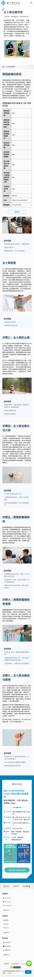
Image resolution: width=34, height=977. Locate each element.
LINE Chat (29, 963)
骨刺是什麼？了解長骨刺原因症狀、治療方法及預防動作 (16, 757)
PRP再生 (14, 834)
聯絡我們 (17, 212)
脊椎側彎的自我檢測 (10, 325)
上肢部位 (6, 924)
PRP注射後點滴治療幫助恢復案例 (15, 762)
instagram (7, 905)
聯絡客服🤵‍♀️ (26, 886)
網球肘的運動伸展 (10, 410)
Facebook (7, 898)
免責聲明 (6, 964)
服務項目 (16, 886)
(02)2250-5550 (17, 828)
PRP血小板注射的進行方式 (12, 494)
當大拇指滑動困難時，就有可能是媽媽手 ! (16, 504)
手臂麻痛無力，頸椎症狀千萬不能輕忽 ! (17, 663)
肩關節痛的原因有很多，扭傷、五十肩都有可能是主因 (16, 575)
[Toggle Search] (31, 3)
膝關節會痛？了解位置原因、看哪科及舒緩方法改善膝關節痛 (16, 406)
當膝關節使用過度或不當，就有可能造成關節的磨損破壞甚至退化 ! (16, 659)
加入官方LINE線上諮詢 (17, 870)
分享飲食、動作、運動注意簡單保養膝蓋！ (16, 653)
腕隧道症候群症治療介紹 (12, 765)
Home (3, 67)
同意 (28, 972)
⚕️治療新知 (7, 942)
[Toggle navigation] (26, 3)
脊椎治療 (26, 832)
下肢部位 (6, 928)
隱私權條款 (15, 964)
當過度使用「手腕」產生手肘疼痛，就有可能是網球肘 (16, 581)
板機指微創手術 (16, 840)
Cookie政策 (24, 964)
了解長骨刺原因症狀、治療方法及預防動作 (16, 498)
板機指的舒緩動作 (10, 414)
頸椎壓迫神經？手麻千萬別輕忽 (14, 251)
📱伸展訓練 (7, 946)
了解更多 (9, 973)
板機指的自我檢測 (10, 322)
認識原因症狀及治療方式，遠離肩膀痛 (16, 244)
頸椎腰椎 (6, 920)
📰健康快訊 (7, 950)
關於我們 (7, 886)
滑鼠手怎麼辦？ (9, 247)
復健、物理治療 (16, 832)
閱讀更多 (6, 910)
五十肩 (13, 837)
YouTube (7, 902)
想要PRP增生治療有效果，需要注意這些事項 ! (16, 586)
